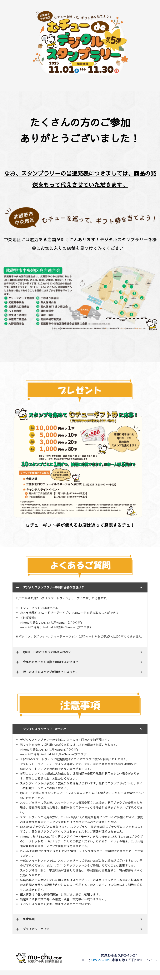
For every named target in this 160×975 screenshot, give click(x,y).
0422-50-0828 (106, 960)
